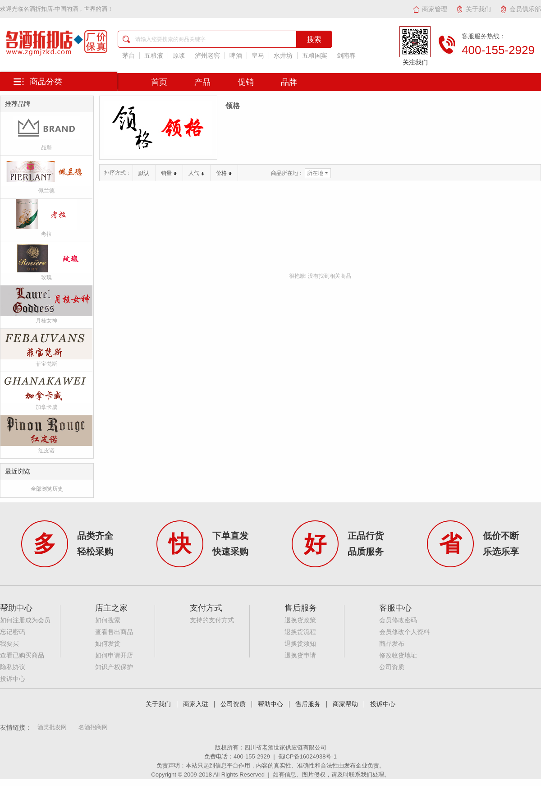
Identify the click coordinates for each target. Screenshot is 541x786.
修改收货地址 (398, 655)
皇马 (258, 55)
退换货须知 (300, 643)
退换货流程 (300, 632)
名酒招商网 (93, 727)
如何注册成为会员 (25, 620)
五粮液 (153, 55)
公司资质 (391, 667)
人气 (196, 173)
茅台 (128, 55)
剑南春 (346, 55)
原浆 (179, 55)
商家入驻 (195, 704)
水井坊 (283, 55)
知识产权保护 (114, 667)
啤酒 (235, 55)
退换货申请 (300, 655)
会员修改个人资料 (404, 632)
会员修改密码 (398, 620)
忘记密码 (12, 632)
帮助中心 (270, 704)
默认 (143, 173)
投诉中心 (12, 679)
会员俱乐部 (520, 9)
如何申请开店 (114, 655)
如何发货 (107, 643)
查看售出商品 (114, 632)
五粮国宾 (314, 55)
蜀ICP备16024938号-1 (307, 756)
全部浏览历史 (47, 489)
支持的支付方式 (212, 620)
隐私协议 (12, 667)
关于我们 (473, 9)
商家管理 (430, 9)
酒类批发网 (52, 727)
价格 (224, 173)
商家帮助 (345, 704)
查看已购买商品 (22, 655)
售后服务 (308, 704)
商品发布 (391, 643)
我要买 (9, 643)
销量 (169, 173)
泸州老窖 (207, 55)
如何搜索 (107, 620)
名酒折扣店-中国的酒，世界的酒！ (68, 8)
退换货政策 (300, 620)
